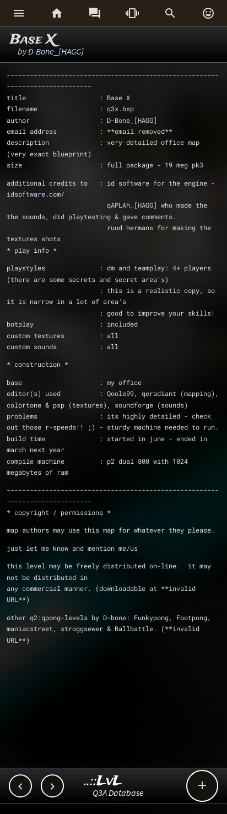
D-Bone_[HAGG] (56, 51)
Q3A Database (118, 792)
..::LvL (103, 781)
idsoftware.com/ (35, 193)
